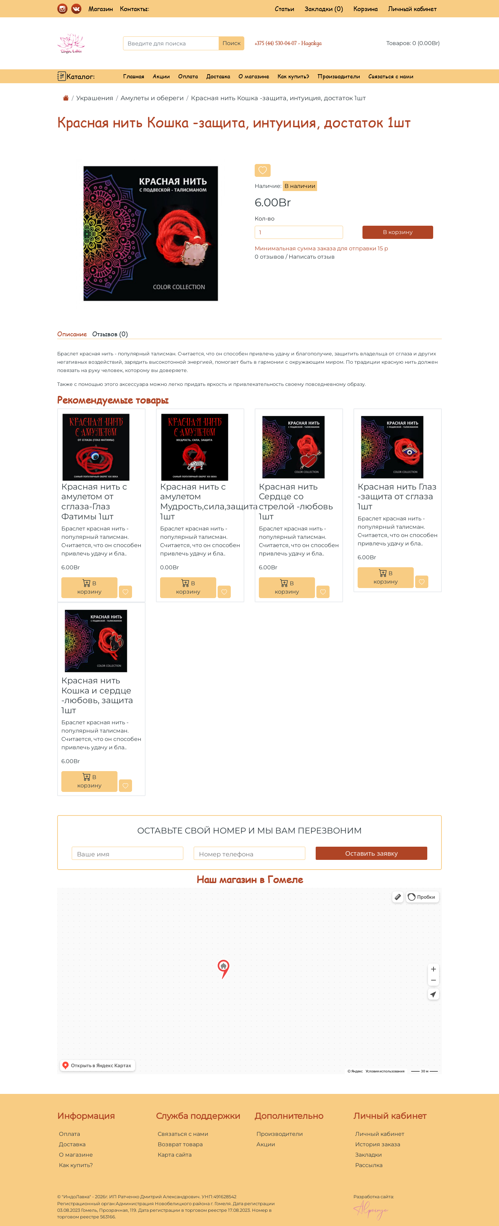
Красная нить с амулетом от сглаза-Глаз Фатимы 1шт (94, 501)
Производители (338, 76)
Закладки (368, 1154)
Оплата (188, 76)
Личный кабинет (412, 9)
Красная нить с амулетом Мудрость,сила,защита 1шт (209, 501)
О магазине (253, 76)
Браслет (67, 354)
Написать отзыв (312, 256)
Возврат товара (180, 1144)
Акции (161, 76)
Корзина (365, 9)
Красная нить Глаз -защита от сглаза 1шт (397, 497)
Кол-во (264, 218)
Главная (133, 76)
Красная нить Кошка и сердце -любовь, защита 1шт (97, 695)
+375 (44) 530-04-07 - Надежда (288, 43)
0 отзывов (269, 256)
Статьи (284, 9)
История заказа (377, 1144)
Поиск (231, 43)
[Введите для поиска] (171, 43)
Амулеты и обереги (152, 98)
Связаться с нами (390, 76)
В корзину (398, 232)
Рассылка (369, 1165)
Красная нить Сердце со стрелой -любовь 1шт (296, 501)
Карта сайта (175, 1154)
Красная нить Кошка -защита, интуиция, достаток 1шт (278, 98)
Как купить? (293, 76)
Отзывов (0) (110, 334)
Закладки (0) (324, 9)
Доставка (218, 76)
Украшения (94, 98)
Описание (72, 334)
